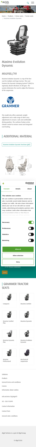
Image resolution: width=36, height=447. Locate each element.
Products (10, 16)
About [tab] (29, 189)
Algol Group (22, 433)
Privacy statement (14, 267)
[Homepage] (7, 2)
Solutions (5, 374)
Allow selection (18, 255)
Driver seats (19, 16)
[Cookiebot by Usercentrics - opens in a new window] (25, 183)
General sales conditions (10, 416)
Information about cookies (10, 390)
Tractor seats (29, 16)
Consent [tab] (6, 189)
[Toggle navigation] (33, 3)
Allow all (18, 249)
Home (4, 16)
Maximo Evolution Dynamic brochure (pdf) (16, 145)
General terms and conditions (11, 382)
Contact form (6, 411)
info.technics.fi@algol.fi (9, 396)
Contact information (8, 406)
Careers (4, 386)
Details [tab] (18, 189)
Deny (18, 262)
